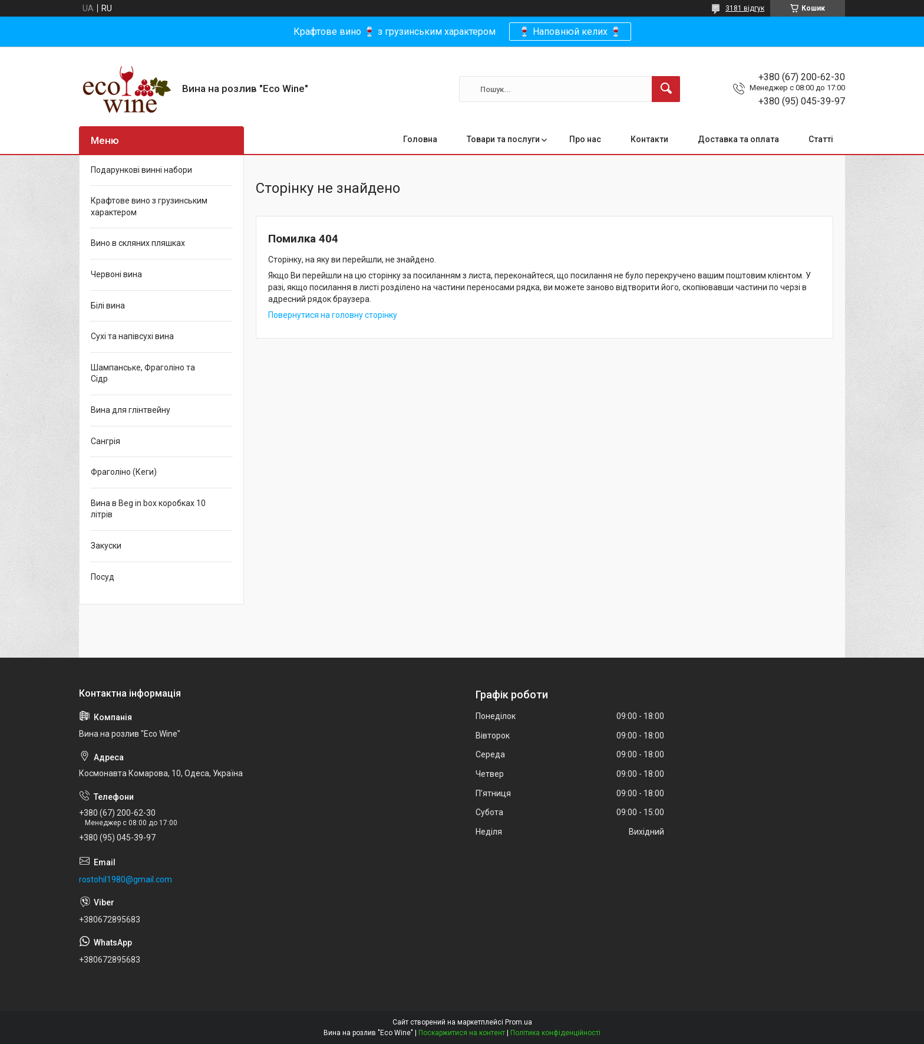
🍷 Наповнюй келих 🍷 (570, 31)
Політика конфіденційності (555, 1033)
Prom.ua (518, 1022)
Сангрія (105, 441)
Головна (420, 139)
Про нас (585, 139)
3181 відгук (744, 8)
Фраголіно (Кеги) (124, 472)
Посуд (102, 577)
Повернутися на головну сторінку (332, 315)
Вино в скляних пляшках (138, 243)
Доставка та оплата (738, 139)
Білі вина (108, 305)
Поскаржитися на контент (461, 1033)
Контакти (649, 139)
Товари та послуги (503, 139)
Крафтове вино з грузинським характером (149, 206)
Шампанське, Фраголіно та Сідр (143, 373)
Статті (820, 139)
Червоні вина (116, 274)
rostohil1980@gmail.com (125, 879)
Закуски (106, 545)
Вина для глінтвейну (130, 410)
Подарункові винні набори (141, 170)
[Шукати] (666, 89)
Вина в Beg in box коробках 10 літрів (148, 509)
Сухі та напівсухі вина (132, 336)
